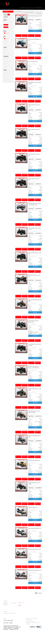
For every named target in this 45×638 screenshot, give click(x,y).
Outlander (6, 79)
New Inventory (5, 613)
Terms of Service (28, 622)
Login (36, 1)
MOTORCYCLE (7, 61)
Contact (35, 7)
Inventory (24, 7)
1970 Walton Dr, (5, 602)
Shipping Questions (28, 621)
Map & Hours (15, 3)
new (8, 14)
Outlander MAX (7, 81)
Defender (6, 74)
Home (20, 7)
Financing (31, 7)
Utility (6, 58)
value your (24, 35)
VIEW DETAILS (37, 35)
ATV (5, 49)
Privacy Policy (34, 621)
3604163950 (28, 1)
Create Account (40, 1)
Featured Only (38, 13)
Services (27, 7)
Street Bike (6, 52)
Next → (40, 593)
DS (5, 76)
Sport (6, 63)
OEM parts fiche (39, 7)
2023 (6, 43)
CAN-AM (6, 33)
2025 (6, 40)
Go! (22, 1)
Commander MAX (7, 72)
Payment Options (34, 622)
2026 (6, 38)
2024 (6, 42)
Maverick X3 (7, 77)
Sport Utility (7, 65)
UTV (5, 51)
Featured (5, 14)
